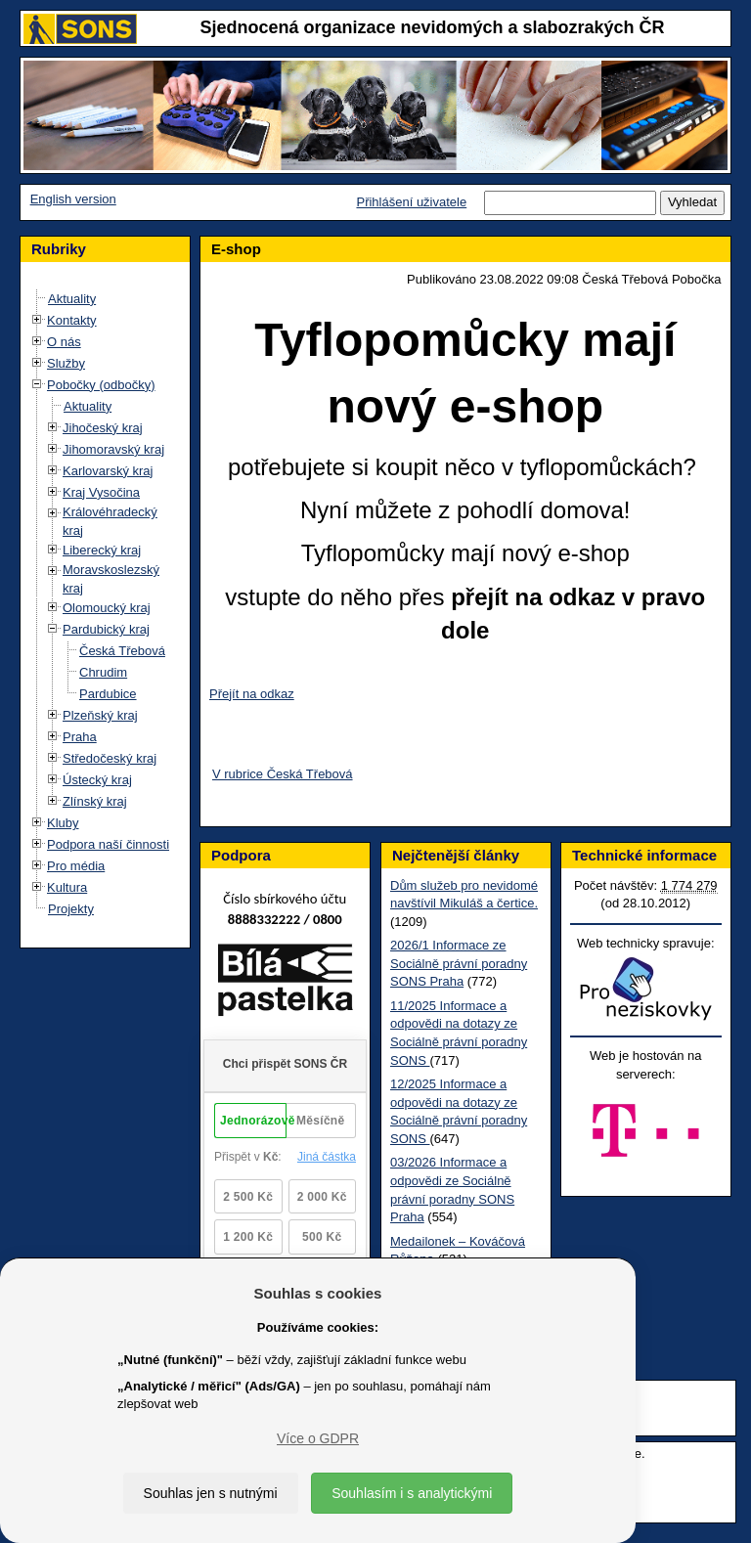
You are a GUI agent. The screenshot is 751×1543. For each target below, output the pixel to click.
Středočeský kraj (109, 758)
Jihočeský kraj (103, 427)
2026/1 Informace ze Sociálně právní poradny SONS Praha (458, 963)
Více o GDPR (318, 1438)
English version (73, 199)
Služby (66, 363)
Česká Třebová (122, 650)
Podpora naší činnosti (108, 844)
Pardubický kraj (106, 629)
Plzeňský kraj (100, 715)
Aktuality (72, 298)
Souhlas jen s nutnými (211, 1493)
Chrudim (103, 672)
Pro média (76, 866)
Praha (80, 736)
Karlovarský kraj (108, 470)
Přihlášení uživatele (411, 202)
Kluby (63, 823)
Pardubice (108, 693)
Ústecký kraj (97, 779)
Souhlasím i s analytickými (411, 1493)
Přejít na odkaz (251, 693)
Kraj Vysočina (101, 492)
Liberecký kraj (102, 550)
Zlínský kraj (95, 801)
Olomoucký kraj (107, 607)
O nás (64, 341)
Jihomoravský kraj (113, 449)
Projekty (71, 909)
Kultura (67, 887)
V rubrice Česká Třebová (282, 774)
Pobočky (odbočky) (101, 384)
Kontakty (72, 320)
